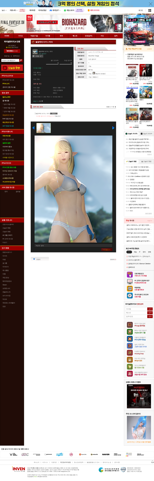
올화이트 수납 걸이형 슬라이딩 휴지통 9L (139, 241)
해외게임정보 (7, 281)
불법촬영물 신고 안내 (93, 462)
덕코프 (5, 299)
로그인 (141, 10)
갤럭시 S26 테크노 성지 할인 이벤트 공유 (139, 225)
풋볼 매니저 (6, 292)
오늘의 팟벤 (6, 231)
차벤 (4, 259)
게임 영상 (6, 277)
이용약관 (54, 462)
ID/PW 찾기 (16, 56)
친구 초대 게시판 (8, 154)
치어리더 (6, 267)
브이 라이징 (6, 295)
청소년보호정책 (78, 462)
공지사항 (117, 462)
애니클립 (6, 270)
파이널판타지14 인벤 (12, 41)
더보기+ (149, 154)
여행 (4, 274)
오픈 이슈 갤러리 (8, 224)
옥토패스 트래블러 (9, 303)
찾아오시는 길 (107, 462)
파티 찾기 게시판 (8, 139)
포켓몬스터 (6, 288)
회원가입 (7, 56)
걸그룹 (5, 263)
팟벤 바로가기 (7, 252)
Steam (5, 285)
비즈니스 (45, 462)
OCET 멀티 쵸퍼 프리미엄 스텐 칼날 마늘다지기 (139, 233)
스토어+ (149, 49)
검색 (21, 60)
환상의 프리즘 (99, 74)
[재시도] (58, 116)
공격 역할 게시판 (9, 111)
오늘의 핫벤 (6, 228)
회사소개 (36, 462)
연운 (4, 306)
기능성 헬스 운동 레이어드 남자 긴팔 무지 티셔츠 (139, 229)
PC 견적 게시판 (8, 239)
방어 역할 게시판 (9, 104)
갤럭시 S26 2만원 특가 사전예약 (136, 237)
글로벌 (18, 191)
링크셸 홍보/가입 (8, 150)
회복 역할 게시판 (9, 108)
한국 (6, 191)
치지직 (5, 256)
